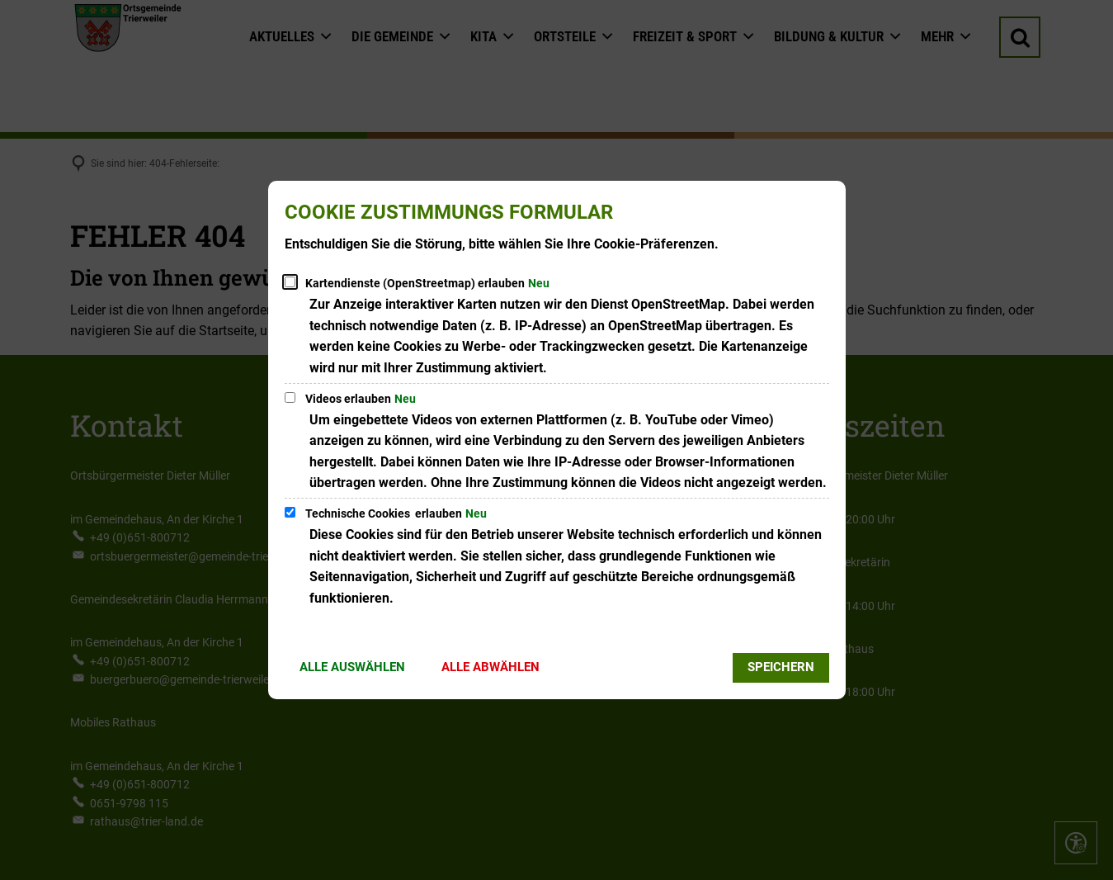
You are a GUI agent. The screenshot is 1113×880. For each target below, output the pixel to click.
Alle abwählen (490, 667)
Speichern (781, 667)
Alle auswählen (352, 667)
